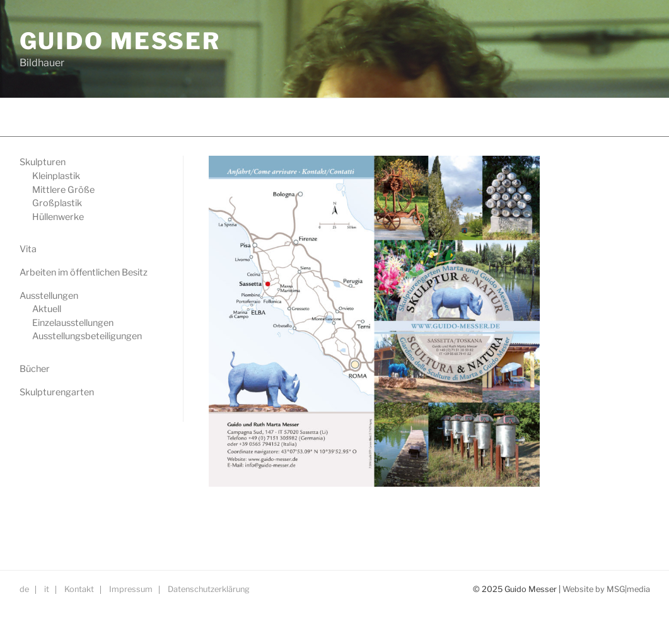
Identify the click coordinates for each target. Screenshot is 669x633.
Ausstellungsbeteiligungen (87, 336)
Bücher (35, 369)
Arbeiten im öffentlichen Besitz (84, 272)
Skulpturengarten (57, 392)
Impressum (131, 589)
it (46, 589)
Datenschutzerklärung (209, 589)
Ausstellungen (49, 295)
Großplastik (57, 203)
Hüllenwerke (58, 217)
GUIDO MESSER (120, 41)
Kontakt (79, 589)
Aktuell (46, 309)
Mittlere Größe (63, 189)
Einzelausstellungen (72, 322)
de (24, 589)
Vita (28, 249)
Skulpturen (43, 162)
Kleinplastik (56, 176)
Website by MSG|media (606, 589)
